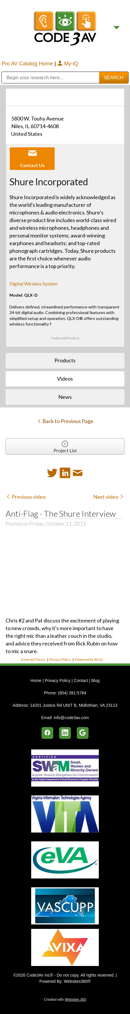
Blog (95, 680)
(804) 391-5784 (72, 693)
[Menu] (116, 27)
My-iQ (67, 64)
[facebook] (47, 733)
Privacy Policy (60, 659)
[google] (83, 733)
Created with (65, 1000)
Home (36, 680)
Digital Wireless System (33, 283)
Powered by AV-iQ (89, 659)
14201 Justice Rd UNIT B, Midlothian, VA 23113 (73, 705)
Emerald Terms (33, 659)
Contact (81, 680)
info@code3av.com (71, 717)
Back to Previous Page (65, 421)
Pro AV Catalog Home (27, 64)
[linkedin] (65, 733)
